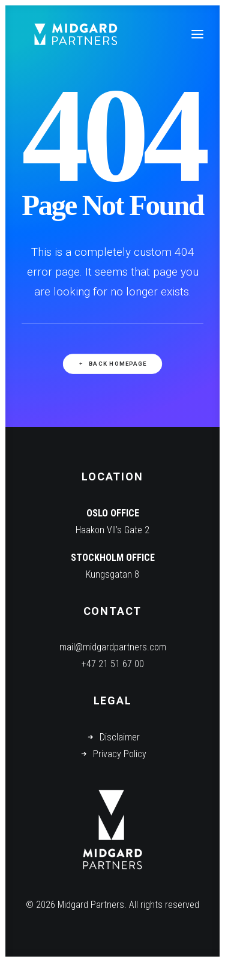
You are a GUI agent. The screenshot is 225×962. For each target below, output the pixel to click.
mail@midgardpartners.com (112, 647)
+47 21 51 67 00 (113, 664)
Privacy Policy (119, 754)
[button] (197, 34)
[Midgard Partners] (76, 34)
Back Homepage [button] (112, 364)
